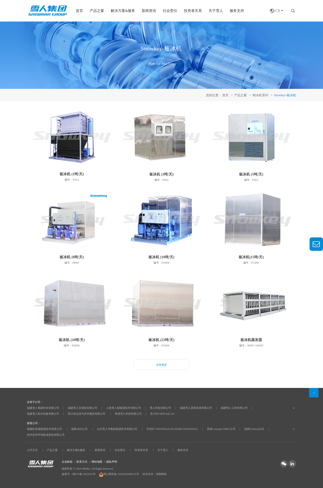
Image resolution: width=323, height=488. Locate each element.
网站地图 (97, 461)
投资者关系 (193, 11)
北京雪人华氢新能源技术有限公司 (117, 429)
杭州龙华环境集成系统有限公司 (46, 434)
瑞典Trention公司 (254, 429)
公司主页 (32, 450)
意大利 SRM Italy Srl (162, 413)
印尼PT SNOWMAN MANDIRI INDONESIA (172, 429)
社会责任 (170, 11)
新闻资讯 (149, 11)
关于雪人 (216, 11)
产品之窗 (52, 450)
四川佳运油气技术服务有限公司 (86, 413)
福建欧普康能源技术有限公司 (44, 429)
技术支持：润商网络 (154, 474)
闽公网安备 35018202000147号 (119, 474)
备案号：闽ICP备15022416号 (79, 474)
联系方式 (81, 461)
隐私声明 (111, 461)
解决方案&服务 (76, 450)
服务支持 (237, 11)
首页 (79, 11)
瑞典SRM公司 (79, 429)
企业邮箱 (67, 461)
